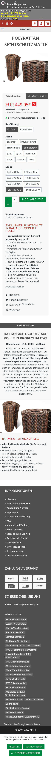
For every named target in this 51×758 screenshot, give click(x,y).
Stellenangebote (15, 551)
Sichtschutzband (34, 699)
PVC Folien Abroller (16, 683)
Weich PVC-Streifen (16, 623)
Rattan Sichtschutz (15, 678)
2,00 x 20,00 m (33, 189)
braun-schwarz (28, 141)
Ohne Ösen (26, 129)
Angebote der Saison (17, 538)
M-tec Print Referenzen (18, 503)
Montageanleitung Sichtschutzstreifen (15, 693)
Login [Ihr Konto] (41, 23)
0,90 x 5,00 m (31, 172)
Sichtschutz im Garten (17, 708)
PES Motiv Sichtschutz (17, 641)
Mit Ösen (11, 129)
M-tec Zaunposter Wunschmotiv (22, 716)
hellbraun (30, 153)
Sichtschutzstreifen (16, 619)
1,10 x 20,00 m (14, 189)
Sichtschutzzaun (14, 712)
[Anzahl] (14, 199)
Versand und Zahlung (18, 525)
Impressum (12, 512)
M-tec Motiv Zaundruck (18, 666)
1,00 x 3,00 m (32, 177)
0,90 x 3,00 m (13, 172)
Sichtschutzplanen (15, 687)
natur (10, 159)
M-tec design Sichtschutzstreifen (23, 645)
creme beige (13, 147)
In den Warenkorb (32, 199)
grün (18, 153)
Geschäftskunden (37, 96)
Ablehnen (14, 746)
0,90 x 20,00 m (14, 177)
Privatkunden (13, 96)
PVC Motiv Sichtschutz (17, 661)
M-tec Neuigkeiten (16, 546)
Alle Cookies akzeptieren (25, 753)
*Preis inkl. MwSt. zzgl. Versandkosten (23, 112)
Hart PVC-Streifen (15, 632)
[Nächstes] (46, 67)
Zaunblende (12, 703)
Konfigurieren (33, 746)
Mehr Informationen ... (36, 739)
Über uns (11, 499)
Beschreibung (25, 325)
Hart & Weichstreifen (17, 628)
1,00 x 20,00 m (31, 183)
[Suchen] (34, 23)
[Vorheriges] (5, 67)
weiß (32, 159)
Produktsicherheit (15, 286)
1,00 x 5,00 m (13, 183)
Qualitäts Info (14, 542)
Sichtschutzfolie (14, 699)
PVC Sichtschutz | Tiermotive (21, 649)
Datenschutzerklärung (18, 516)
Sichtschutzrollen (15, 636)
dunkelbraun (30, 147)
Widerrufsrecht (14, 529)
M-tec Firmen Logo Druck (19, 674)
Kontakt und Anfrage (17, 507)
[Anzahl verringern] (8, 199)
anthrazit (11, 141)
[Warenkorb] (47, 23)
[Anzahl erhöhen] (8, 204)
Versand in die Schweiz (18, 533)
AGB (9, 520)
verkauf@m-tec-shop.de (26, 604)
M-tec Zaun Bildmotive (17, 670)
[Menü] (25, 29)
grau (9, 153)
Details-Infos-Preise (17, 555)
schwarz (21, 159)
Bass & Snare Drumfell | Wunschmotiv (18, 656)
